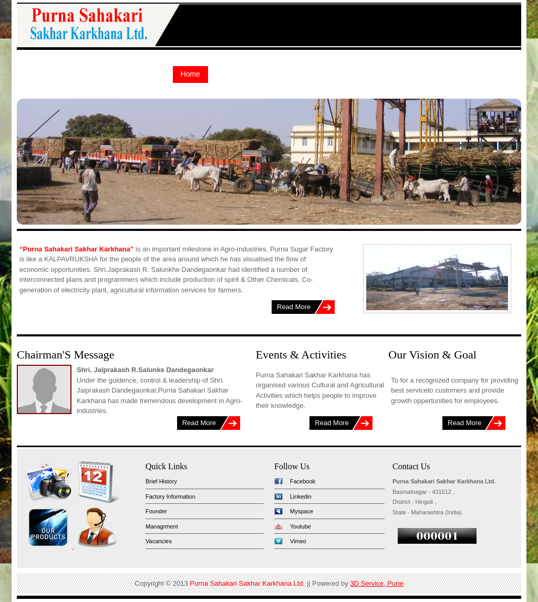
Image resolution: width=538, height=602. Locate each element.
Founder (156, 511)
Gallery (397, 74)
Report (358, 74)
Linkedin (301, 496)
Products (277, 74)
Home (190, 74)
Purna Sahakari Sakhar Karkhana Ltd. (247, 583)
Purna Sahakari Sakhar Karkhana (87, 26)
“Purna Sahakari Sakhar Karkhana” (76, 249)
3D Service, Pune (377, 583)
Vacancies (159, 541)
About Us (231, 74)
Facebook (302, 481)
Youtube (300, 526)
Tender (319, 74)
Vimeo (298, 541)
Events (436, 74)
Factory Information (170, 496)
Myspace (301, 511)
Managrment (162, 526)
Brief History (161, 481)
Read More (294, 307)
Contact (476, 74)
